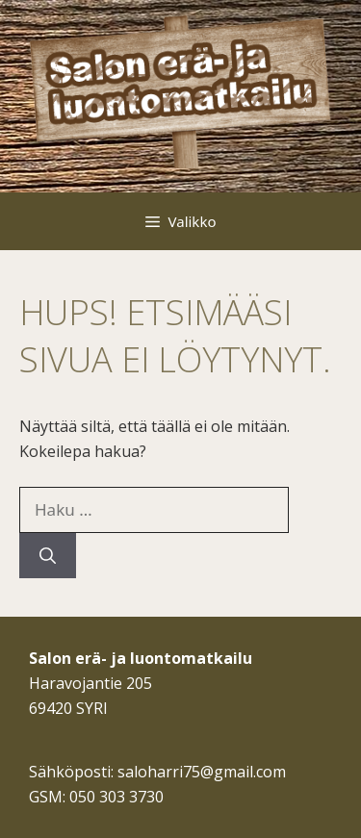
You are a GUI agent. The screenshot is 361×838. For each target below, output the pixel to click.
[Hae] (47, 556)
